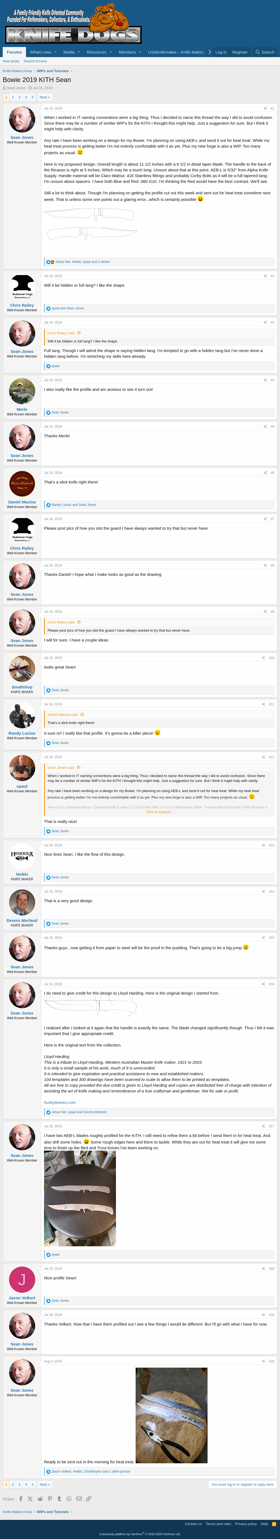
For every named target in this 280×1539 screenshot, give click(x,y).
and (67, 308)
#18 (271, 1269)
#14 (271, 891)
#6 (272, 473)
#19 (271, 1315)
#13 (271, 845)
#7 (272, 519)
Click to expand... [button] (159, 812)
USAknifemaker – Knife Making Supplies (185, 52)
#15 (271, 938)
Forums (14, 52)
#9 (272, 612)
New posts (11, 61)
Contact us (193, 1524)
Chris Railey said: (61, 333)
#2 (272, 276)
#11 (271, 704)
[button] (55, 52)
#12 (271, 757)
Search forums (35, 61)
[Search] (264, 52)
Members (127, 52)
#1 (272, 108)
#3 (272, 322)
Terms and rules (218, 1524)
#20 (271, 1361)
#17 (271, 1126)
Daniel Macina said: (63, 715)
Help (264, 1524)
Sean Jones (16, 88)
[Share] (265, 108)
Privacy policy (246, 1524)
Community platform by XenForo (140, 1534)
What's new (40, 52)
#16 (271, 984)
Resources (97, 52)
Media (69, 52)
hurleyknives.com (60, 1102)
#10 (271, 658)
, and (78, 1112)
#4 (272, 380)
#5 (272, 427)
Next (43, 97)
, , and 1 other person (90, 1471)
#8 (272, 565)
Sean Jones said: (61, 768)
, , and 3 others (82, 262)
